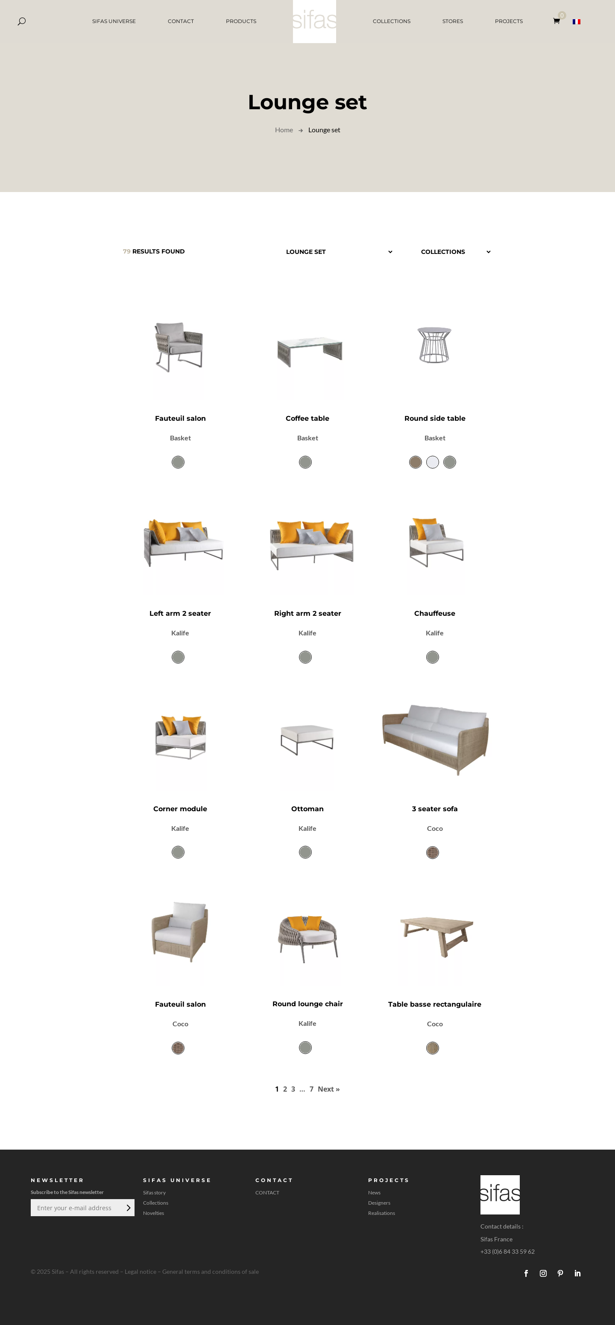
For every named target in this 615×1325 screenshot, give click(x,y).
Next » (329, 1089)
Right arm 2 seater (307, 613)
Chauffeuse (434, 613)
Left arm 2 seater (180, 613)
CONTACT (181, 21)
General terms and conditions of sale (210, 1271)
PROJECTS (509, 21)
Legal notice (140, 1271)
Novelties (153, 1213)
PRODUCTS (241, 21)
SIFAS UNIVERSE (114, 21)
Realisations (381, 1213)
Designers (379, 1203)
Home (284, 129)
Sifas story (154, 1193)
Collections (155, 1203)
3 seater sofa (435, 809)
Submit (128, 1207)
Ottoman (307, 809)
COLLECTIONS (391, 21)
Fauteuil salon (180, 418)
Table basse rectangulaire (434, 1004)
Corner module (180, 809)
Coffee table (307, 418)
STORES (452, 21)
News (374, 1193)
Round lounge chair (307, 1004)
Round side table (435, 418)
